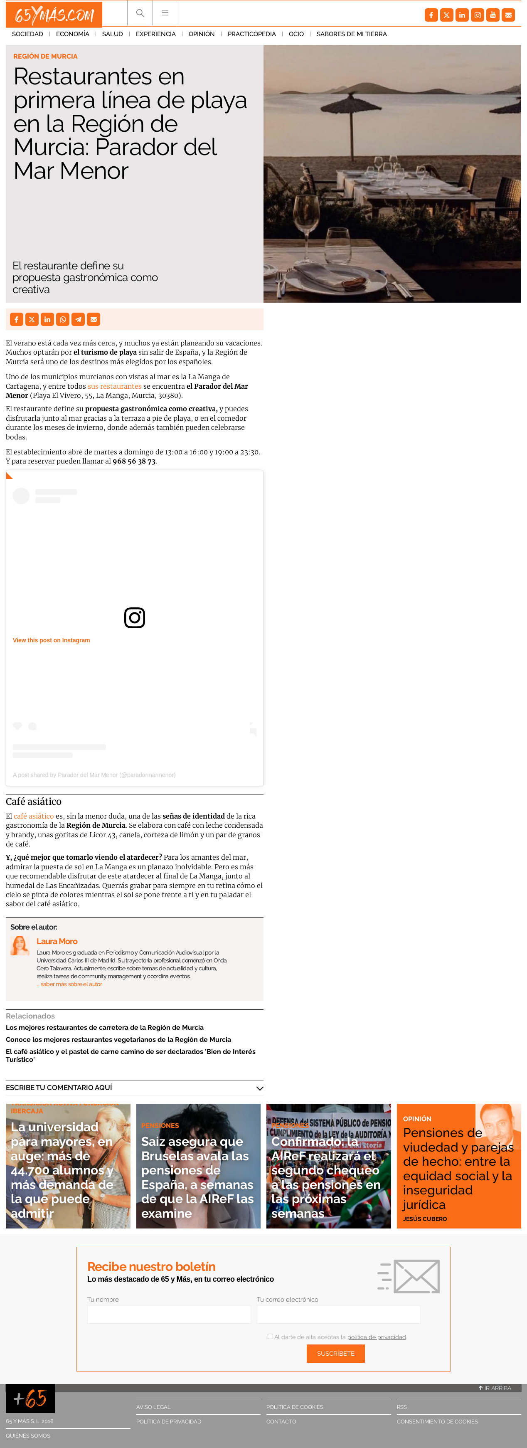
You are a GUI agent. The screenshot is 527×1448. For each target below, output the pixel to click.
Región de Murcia (46, 56)
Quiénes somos (28, 1436)
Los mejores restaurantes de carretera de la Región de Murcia (105, 1027)
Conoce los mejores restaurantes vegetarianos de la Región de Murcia (118, 1039)
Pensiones (291, 1111)
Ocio (296, 37)
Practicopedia (252, 37)
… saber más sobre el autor (69, 984)
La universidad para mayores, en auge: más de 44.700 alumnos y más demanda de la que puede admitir (68, 1169)
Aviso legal (153, 1407)
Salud (112, 37)
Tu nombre (103, 1299)
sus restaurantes (115, 386)
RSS (402, 1407)
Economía (72, 37)
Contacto (281, 1421)
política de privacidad (376, 1337)
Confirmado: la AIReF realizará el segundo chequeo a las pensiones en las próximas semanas (323, 1169)
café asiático (34, 816)
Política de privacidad (168, 1421)
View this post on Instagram (51, 640)
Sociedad (27, 37)
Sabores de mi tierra (352, 37)
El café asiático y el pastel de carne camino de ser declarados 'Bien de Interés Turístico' (131, 1055)
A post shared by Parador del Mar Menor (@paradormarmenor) (94, 775)
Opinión (202, 37)
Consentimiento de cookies (437, 1421)
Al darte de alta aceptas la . (337, 1337)
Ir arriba (495, 1388)
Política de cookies (294, 1407)
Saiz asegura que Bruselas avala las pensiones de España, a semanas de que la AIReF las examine (198, 1162)
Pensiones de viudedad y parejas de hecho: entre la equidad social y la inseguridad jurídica (457, 1159)
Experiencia (156, 37)
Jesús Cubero (426, 1218)
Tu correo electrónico (287, 1299)
